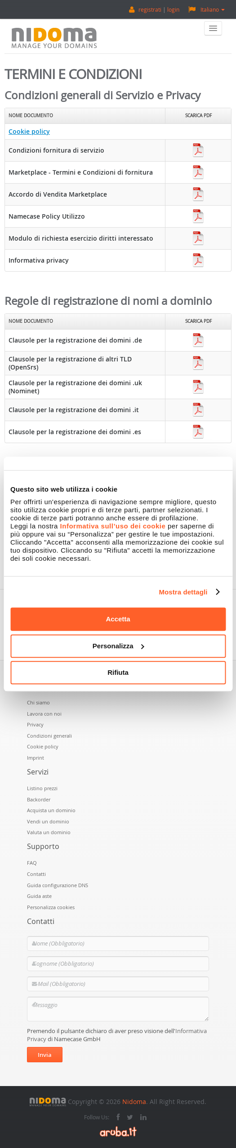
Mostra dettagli (183, 592)
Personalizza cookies (51, 907)
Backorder (38, 799)
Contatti (36, 874)
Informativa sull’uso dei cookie (113, 526)
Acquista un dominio (51, 810)
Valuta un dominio (49, 832)
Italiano (206, 9)
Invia (45, 1055)
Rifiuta (118, 672)
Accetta (118, 619)
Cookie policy (29, 131)
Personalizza (118, 646)
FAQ (32, 862)
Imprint (35, 757)
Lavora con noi (44, 713)
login (173, 9)
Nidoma (134, 1101)
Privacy (35, 724)
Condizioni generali (49, 735)
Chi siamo (38, 702)
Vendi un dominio (48, 821)
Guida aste (39, 896)
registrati (149, 9)
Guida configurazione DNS (57, 885)
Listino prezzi (42, 788)
